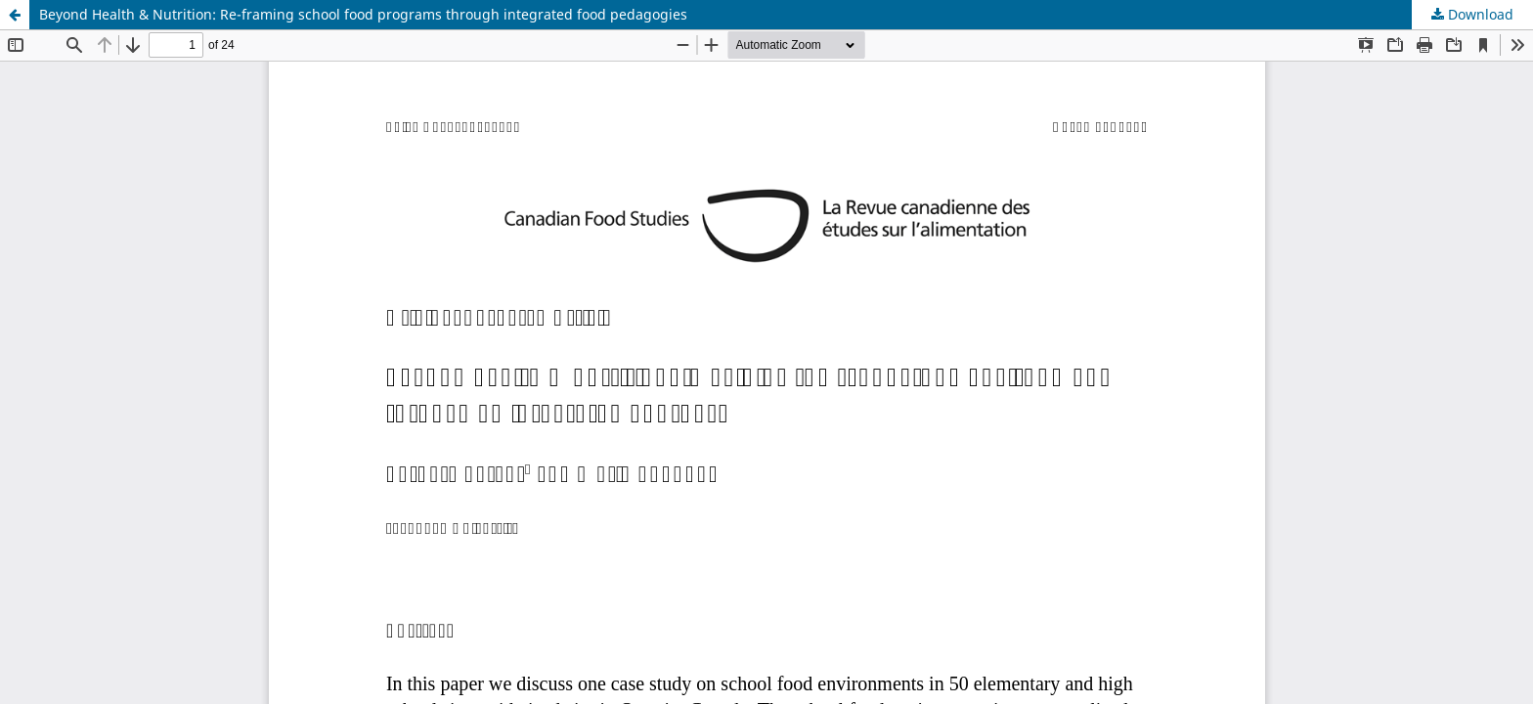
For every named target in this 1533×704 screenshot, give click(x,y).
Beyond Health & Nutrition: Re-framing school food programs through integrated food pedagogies (363, 14)
